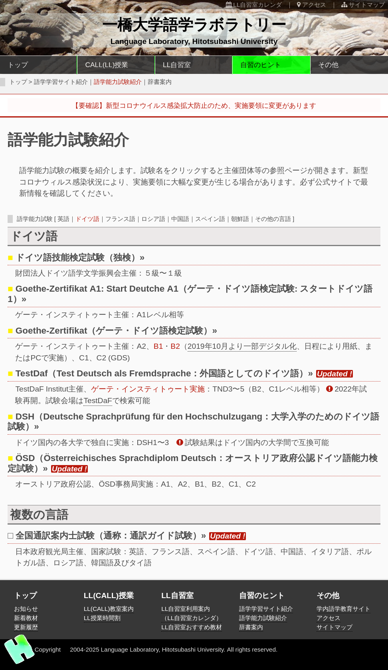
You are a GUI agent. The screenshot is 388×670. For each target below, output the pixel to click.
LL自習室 (177, 64)
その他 (328, 64)
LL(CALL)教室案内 (109, 609)
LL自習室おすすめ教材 (191, 627)
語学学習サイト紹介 (61, 82)
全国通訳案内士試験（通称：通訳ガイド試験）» (111, 535)
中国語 (180, 219)
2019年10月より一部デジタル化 (242, 346)
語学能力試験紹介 (263, 618)
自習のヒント (260, 64)
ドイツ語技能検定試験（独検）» (80, 257)
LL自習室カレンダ (254, 5)
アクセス (311, 5)
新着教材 (26, 618)
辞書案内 (160, 82)
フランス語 (120, 219)
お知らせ (26, 609)
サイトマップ (363, 5)
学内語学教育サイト (343, 609)
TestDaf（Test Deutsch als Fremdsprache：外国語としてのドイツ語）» (165, 373)
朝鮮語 (240, 219)
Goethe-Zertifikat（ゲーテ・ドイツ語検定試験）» (116, 330)
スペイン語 (210, 219)
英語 (63, 219)
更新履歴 (26, 627)
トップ (18, 64)
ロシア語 (153, 219)
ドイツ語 (87, 219)
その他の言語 (273, 219)
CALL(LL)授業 (107, 64)
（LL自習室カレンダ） (191, 618)
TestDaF (97, 400)
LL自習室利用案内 (185, 609)
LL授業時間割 (102, 618)
